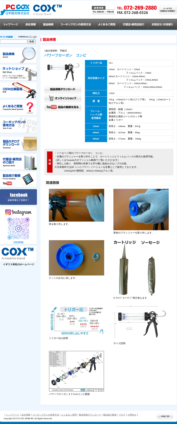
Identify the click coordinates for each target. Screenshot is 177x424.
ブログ (122, 415)
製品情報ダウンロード (90, 415)
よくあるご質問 (69, 415)
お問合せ (132, 415)
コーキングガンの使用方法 (45, 415)
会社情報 (25, 415)
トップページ (12, 415)
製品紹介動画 (110, 415)
